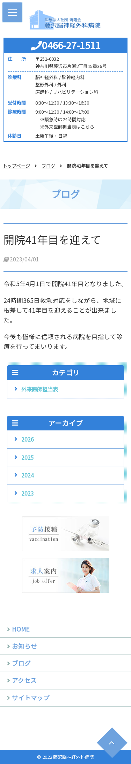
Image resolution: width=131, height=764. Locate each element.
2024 (27, 475)
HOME (21, 629)
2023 (27, 493)
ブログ (48, 165)
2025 (27, 457)
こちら (87, 126)
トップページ (16, 165)
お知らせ (24, 646)
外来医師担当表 (39, 389)
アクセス (24, 680)
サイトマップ (31, 697)
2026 (27, 439)
